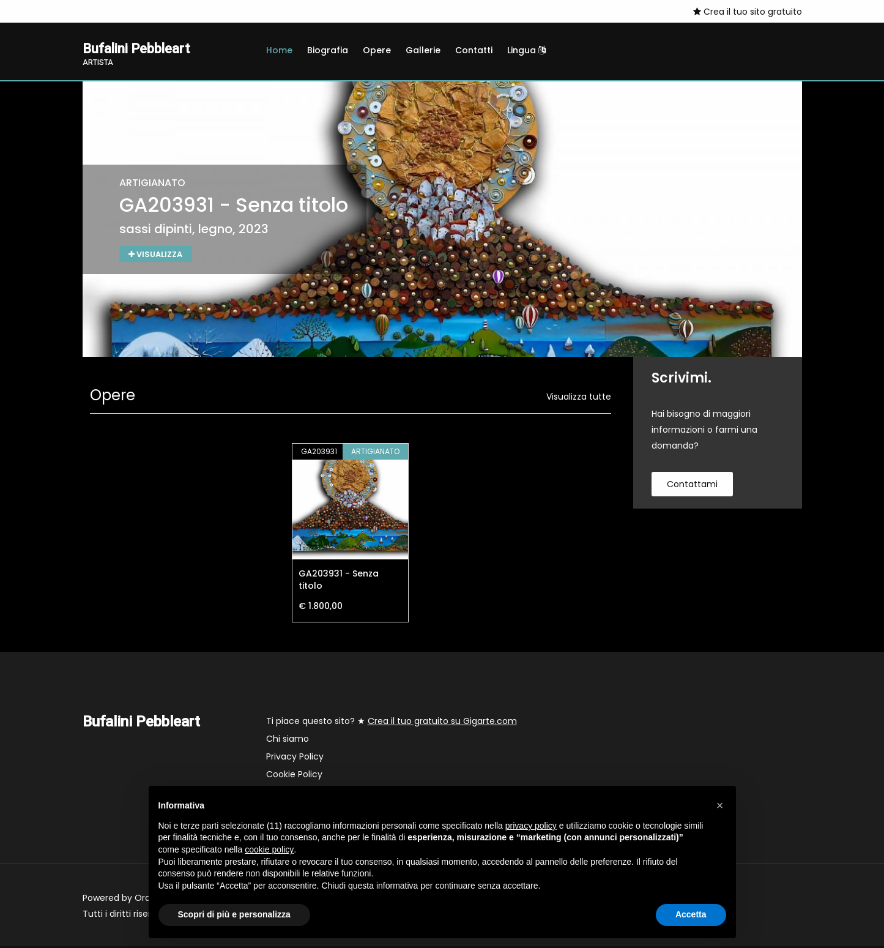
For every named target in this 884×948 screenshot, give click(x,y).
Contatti (473, 50)
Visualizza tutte (578, 398)
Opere (377, 50)
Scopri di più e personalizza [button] (234, 914)
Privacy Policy (295, 758)
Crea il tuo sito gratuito (747, 12)
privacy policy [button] (531, 825)
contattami (692, 486)
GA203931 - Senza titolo (339, 581)
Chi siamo (287, 740)
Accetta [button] (691, 914)
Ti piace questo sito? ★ (391, 723)
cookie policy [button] (269, 849)
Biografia (327, 50)
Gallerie (423, 50)
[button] (720, 805)
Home (279, 50)
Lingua (526, 50)
